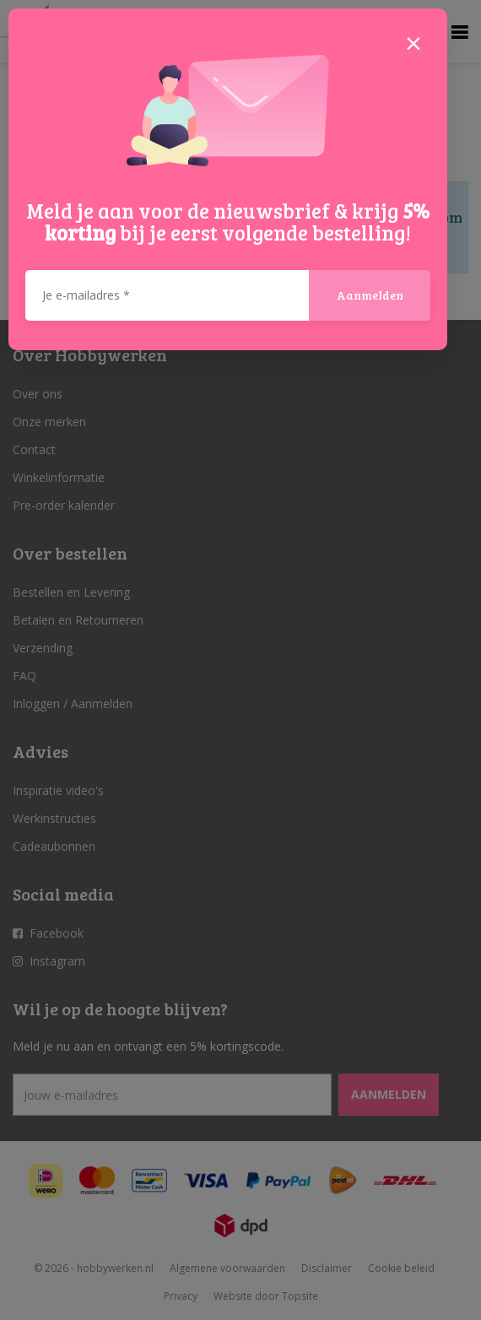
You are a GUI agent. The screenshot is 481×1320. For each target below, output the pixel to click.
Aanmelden (370, 295)
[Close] (413, 42)
